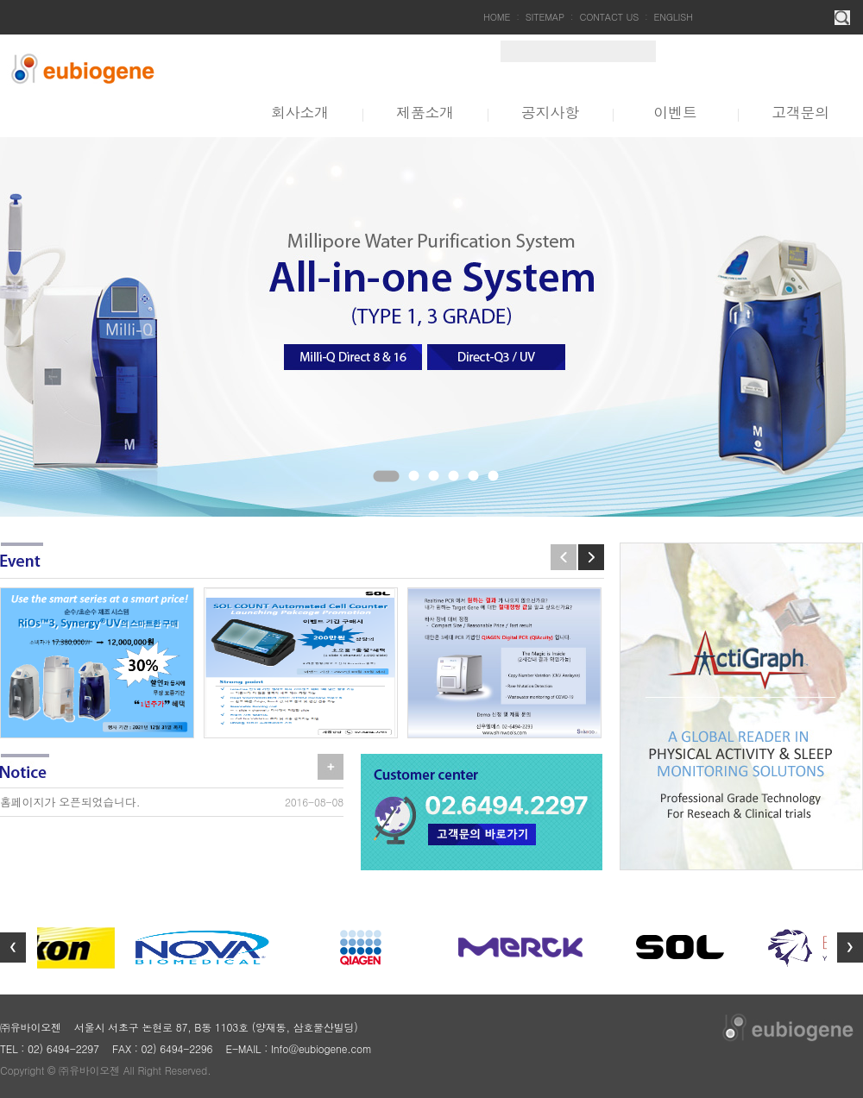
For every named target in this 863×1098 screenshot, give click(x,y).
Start (146, 481)
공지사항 (550, 112)
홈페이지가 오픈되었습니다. (70, 802)
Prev (563, 557)
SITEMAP (545, 16)
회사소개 (300, 112)
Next (591, 557)
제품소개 (425, 112)
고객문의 (800, 112)
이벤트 (674, 112)
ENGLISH (673, 16)
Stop (160, 481)
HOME (496, 16)
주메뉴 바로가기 (0, 0)
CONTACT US (609, 16)
